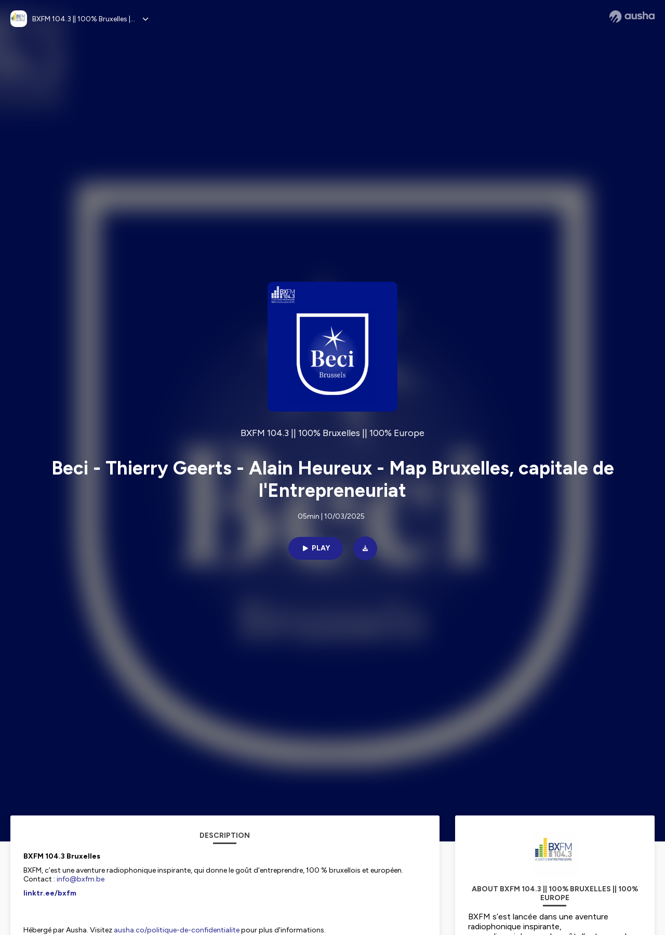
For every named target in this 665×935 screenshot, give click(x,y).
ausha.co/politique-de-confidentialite (177, 930)
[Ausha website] (632, 16)
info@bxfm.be (80, 879)
